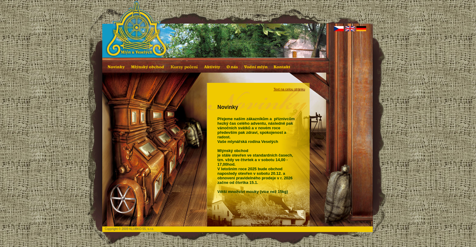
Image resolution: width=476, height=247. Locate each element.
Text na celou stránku (289, 89)
